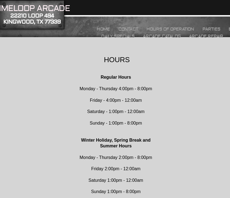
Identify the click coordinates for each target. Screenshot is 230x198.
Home (103, 29)
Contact (128, 29)
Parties (211, 29)
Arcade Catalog (162, 36)
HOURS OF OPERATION (170, 29)
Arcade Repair (206, 36)
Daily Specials (118, 36)
